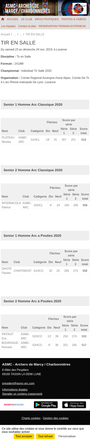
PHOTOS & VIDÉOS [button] (73, 19)
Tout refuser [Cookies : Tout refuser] (45, 436)
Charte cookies (30, 418)
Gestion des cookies (55, 418)
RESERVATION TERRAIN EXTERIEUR (62, 26)
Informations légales (14, 389)
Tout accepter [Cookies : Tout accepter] (23, 436)
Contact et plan (27, 26)
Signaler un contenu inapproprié (22, 393)
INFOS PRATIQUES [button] (47, 19)
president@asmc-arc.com (18, 383)
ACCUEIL (12, 19)
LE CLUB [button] (26, 19)
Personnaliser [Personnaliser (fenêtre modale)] (67, 436)
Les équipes (8, 26)
